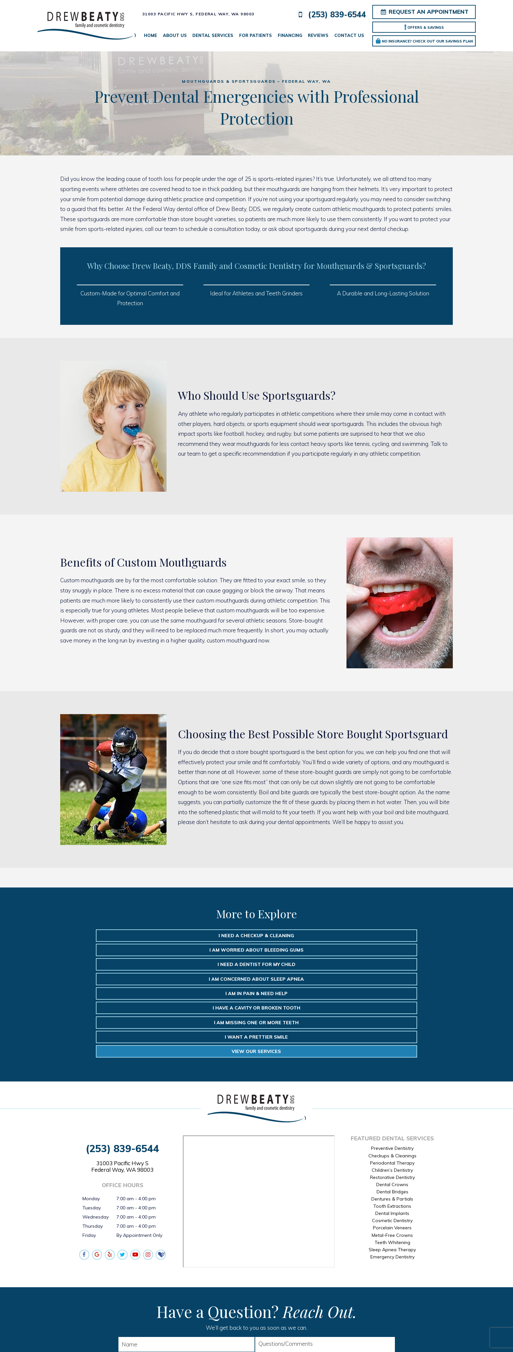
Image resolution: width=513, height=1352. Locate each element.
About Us (175, 35)
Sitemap (236, 1337)
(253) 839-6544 (330, 14)
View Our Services (383, 967)
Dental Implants (392, 1130)
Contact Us (349, 35)
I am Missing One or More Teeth (129, 967)
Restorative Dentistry (392, 1094)
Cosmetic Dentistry (392, 1137)
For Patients (255, 35)
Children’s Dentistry (392, 1087)
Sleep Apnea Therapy (392, 1166)
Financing (290, 35)
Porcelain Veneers (392, 1145)
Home (150, 35)
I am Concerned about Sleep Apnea (129, 951)
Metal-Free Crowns (392, 1152)
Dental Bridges (392, 1108)
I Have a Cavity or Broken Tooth (383, 951)
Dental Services (212, 35)
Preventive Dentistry (392, 1065)
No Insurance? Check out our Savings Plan (424, 41)
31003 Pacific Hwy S (122, 1083)
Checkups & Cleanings (392, 1072)
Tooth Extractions (392, 1123)
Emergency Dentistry (392, 1173)
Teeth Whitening (392, 1159)
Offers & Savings (424, 27)
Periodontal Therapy (392, 1079)
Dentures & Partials (392, 1116)
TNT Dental (332, 1337)
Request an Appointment (424, 11)
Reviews (318, 35)
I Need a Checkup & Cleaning (130, 936)
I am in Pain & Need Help (256, 951)
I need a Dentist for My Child (383, 936)
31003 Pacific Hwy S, (198, 13)
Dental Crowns (392, 1101)
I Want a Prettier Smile (256, 967)
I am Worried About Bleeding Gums (256, 936)
